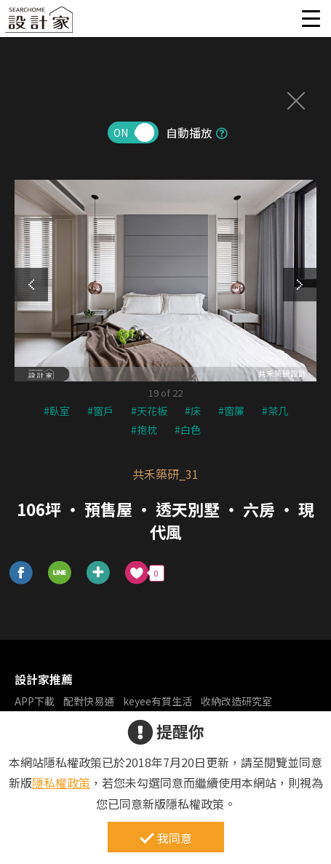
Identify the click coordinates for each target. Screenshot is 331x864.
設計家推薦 (44, 679)
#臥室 (57, 410)
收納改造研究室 (236, 701)
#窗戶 (100, 410)
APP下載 (35, 701)
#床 (193, 410)
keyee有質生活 (157, 701)
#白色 (188, 429)
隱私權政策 (61, 782)
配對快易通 (88, 701)
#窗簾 (231, 410)
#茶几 (275, 410)
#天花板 (149, 410)
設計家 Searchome (40, 24)
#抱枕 (144, 429)
